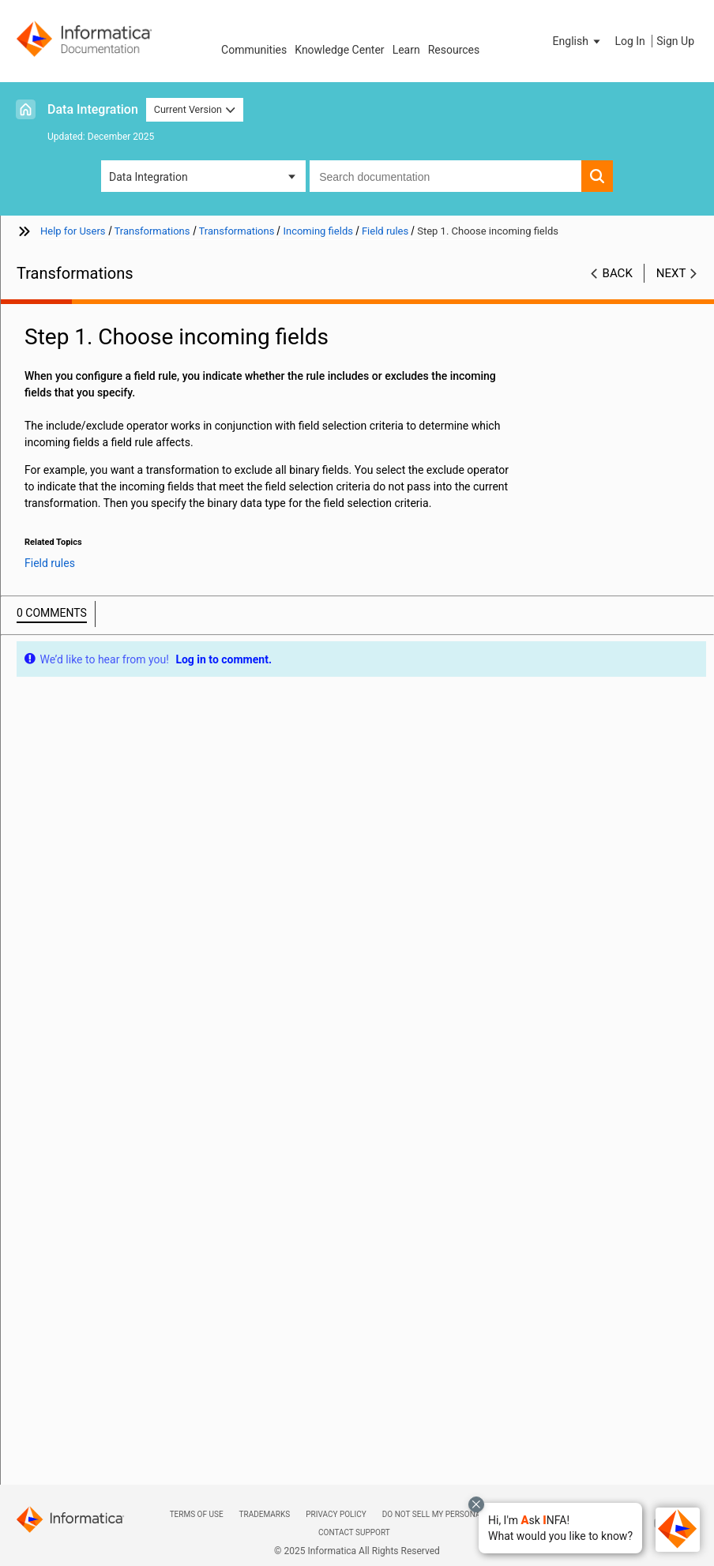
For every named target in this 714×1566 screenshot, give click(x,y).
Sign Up (675, 41)
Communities (254, 49)
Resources (454, 49)
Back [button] (618, 273)
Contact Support (354, 1532)
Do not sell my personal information (460, 1514)
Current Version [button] (195, 109)
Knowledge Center (339, 49)
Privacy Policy (336, 1514)
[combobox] (445, 176)
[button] (560, 1528)
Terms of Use (197, 1514)
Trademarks (265, 1514)
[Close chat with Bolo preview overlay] (476, 1504)
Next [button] (671, 273)
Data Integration (92, 109)
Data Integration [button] (148, 177)
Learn (406, 49)
